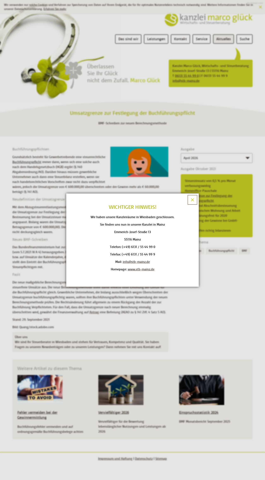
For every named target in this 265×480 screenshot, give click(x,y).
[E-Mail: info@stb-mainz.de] (136, 262)
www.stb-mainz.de (141, 269)
